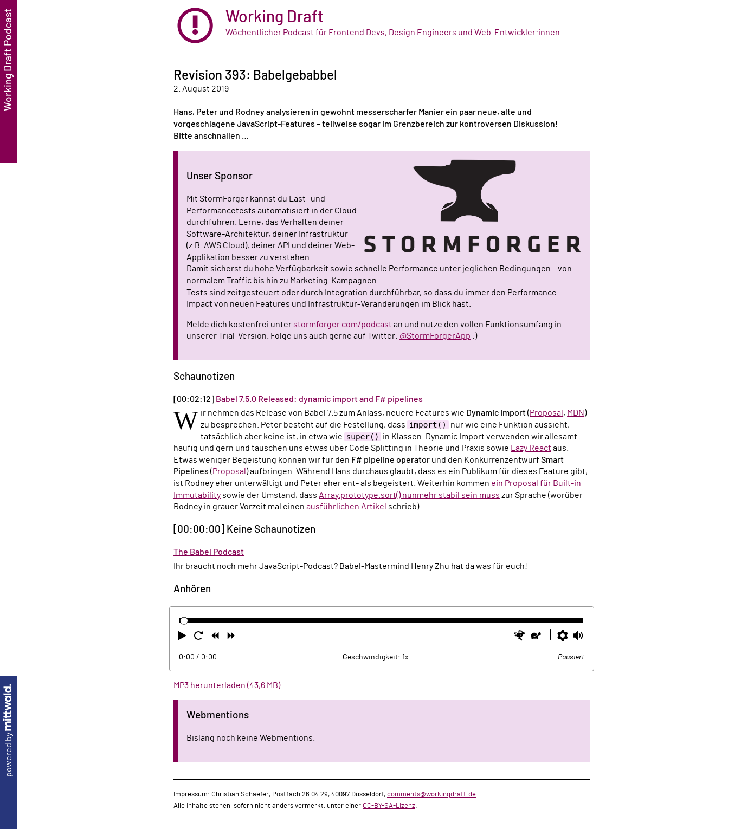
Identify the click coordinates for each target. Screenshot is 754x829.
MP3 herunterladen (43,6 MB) (226, 685)
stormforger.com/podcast (342, 324)
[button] (183, 637)
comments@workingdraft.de (431, 794)
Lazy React (531, 448)
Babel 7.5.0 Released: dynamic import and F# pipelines (319, 399)
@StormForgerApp (435, 336)
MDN (575, 413)
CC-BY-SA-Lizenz (389, 805)
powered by (8, 730)
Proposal (546, 413)
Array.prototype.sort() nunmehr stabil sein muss (409, 495)
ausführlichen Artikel (346, 506)
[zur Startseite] (381, 25)
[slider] (184, 621)
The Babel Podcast (208, 552)
